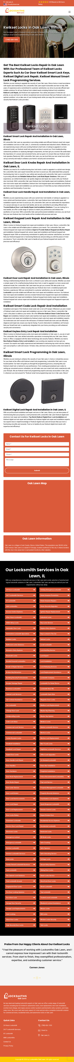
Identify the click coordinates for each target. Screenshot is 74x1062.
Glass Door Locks (12, 919)
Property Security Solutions (49, 793)
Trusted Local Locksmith (48, 897)
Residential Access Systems (50, 821)
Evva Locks (10, 859)
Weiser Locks (45, 908)
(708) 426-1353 (11, 40)
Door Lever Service (12, 788)
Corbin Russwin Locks (13, 738)
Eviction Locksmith (12, 848)
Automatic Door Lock (13, 628)
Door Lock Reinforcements (15, 799)
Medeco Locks (45, 722)
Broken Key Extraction (13, 672)
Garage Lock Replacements (15, 908)
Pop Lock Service (46, 782)
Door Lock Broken (12, 793)
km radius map (37, 508)
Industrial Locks (45, 617)
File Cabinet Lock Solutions (15, 875)
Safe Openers (45, 848)
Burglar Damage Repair (14, 683)
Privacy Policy (8, 1046)
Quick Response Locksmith (49, 804)
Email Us (44, 1030)
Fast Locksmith (11, 870)
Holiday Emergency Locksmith (50, 590)
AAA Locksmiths (11, 606)
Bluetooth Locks (11, 656)
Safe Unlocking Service (48, 854)
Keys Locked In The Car (48, 634)
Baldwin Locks (11, 639)
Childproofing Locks (13, 716)
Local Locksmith (46, 645)
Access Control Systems (14, 612)
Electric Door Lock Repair (15, 826)
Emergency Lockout (13, 837)
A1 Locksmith (10, 601)
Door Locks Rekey (12, 815)
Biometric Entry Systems (14, 650)
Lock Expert (44, 656)
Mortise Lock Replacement (49, 738)
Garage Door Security (13, 903)
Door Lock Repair (12, 804)
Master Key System (46, 716)
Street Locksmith (46, 886)
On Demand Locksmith (48, 760)
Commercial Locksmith (14, 733)
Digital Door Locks (12, 755)
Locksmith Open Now (47, 694)
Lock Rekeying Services (48, 667)
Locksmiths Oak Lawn (37, 1059)
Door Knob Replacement (14, 777)
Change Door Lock (12, 711)
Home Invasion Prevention (49, 595)
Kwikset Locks (45, 639)
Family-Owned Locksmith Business (18, 864)
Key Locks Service (46, 623)
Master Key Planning (47, 711)
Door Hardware (11, 771)
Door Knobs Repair (12, 782)
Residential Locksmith (48, 826)
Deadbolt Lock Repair (13, 749)
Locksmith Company (47, 678)
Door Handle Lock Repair (14, 760)
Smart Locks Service (47, 875)
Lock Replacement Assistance (50, 672)
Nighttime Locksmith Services (50, 749)
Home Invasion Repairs (48, 601)
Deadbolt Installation (13, 744)
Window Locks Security (48, 919)
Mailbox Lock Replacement (49, 705)
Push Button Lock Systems (49, 799)
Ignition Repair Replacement (50, 612)
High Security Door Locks (14, 925)
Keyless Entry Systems (48, 628)
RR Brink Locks (45, 837)
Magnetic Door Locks (47, 700)
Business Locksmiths (13, 689)
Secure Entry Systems (47, 864)
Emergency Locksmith (13, 843)
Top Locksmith (45, 892)
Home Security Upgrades (49, 606)
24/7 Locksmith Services (14, 595)
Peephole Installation (47, 771)
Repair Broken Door (47, 815)
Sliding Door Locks (46, 870)
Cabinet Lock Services (13, 694)
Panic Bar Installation (47, 766)
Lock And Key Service (47, 650)
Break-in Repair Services (14, 667)
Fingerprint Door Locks (14, 886)
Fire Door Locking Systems (15, 892)
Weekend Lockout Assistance (50, 903)
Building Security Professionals (17, 678)
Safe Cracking (45, 843)
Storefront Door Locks (48, 881)
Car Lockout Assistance (14, 700)
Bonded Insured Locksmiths (15, 661)
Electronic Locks (12, 832)
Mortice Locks (45, 733)
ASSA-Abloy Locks (12, 623)
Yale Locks (44, 925)
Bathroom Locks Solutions (15, 645)
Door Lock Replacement (14, 810)
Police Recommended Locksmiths (52, 777)
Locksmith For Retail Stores (49, 683)
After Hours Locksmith (14, 617)
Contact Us (7, 1042)
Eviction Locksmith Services (15, 854)
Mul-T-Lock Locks (46, 744)
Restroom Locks (46, 832)
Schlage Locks (45, 859)
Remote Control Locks (48, 810)
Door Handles (11, 766)
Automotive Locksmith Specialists (17, 634)
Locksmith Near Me (47, 689)
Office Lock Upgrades (47, 755)
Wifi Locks (43, 914)
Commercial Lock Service (15, 727)
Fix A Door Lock (11, 897)
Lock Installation (46, 661)
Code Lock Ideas (12, 722)
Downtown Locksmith (13, 821)
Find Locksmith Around (14, 881)
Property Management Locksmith (51, 788)
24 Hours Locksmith (13, 590)
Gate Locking (10, 914)
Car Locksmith (11, 705)
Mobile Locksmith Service (49, 727)
